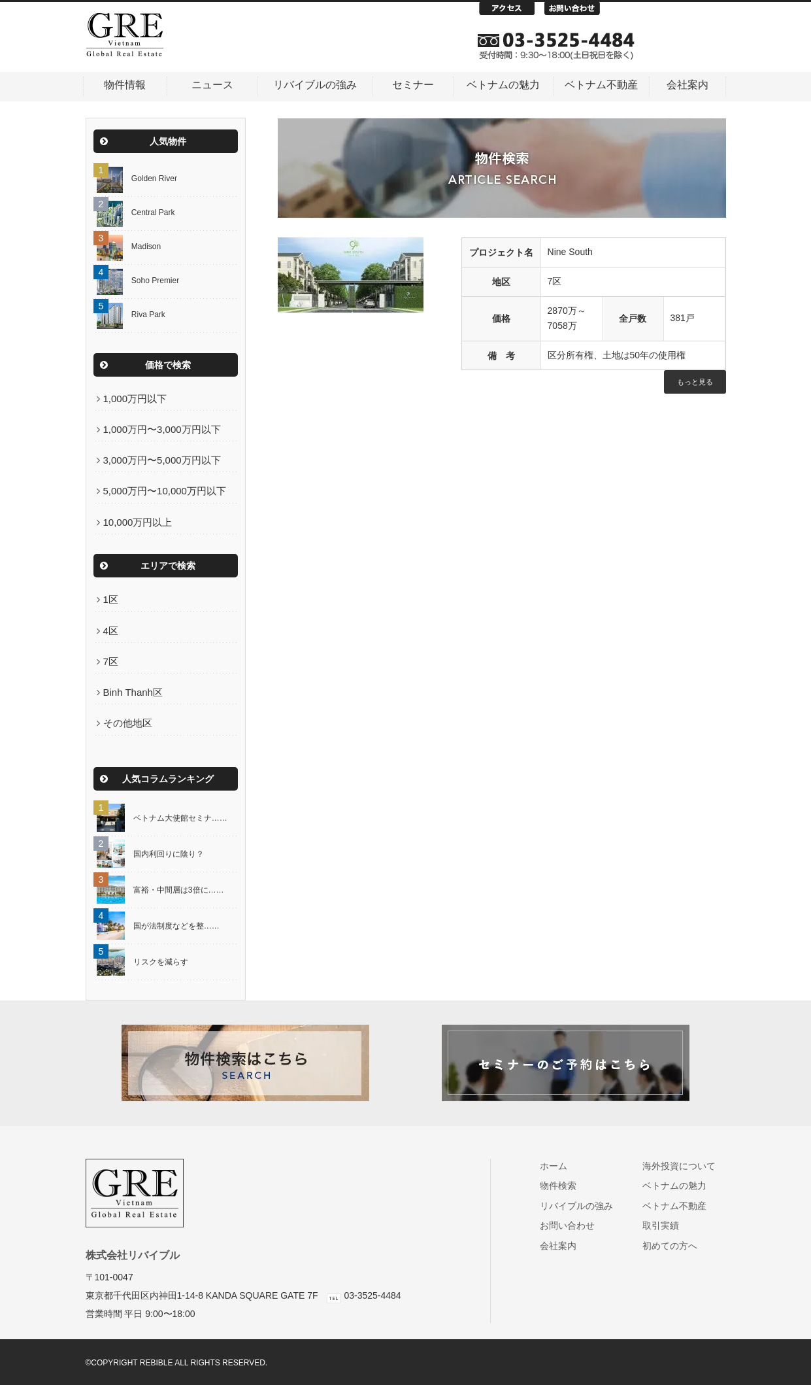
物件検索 (563, 1185)
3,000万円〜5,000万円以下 (162, 460)
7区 (110, 661)
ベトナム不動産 (601, 84)
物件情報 (125, 84)
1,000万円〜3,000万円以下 (162, 429)
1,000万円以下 (135, 398)
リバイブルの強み (315, 84)
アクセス (511, 12)
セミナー (413, 84)
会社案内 (687, 84)
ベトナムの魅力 (503, 84)
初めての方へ (675, 1245)
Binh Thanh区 (133, 692)
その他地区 (127, 722)
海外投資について (685, 1166)
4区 (110, 630)
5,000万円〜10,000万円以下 (164, 490)
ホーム (559, 1166)
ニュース (212, 84)
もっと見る (695, 382)
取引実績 (666, 1225)
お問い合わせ (577, 12)
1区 (110, 599)
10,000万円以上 (138, 522)
